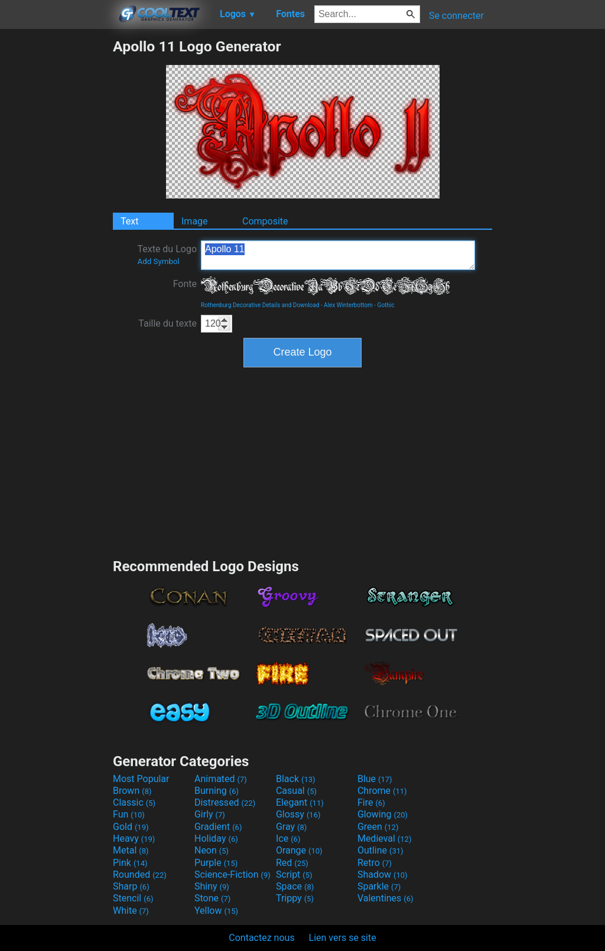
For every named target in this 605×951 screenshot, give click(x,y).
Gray (291, 826)
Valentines (385, 898)
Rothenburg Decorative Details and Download (260, 305)
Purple (216, 862)
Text (129, 221)
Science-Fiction (232, 874)
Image (194, 221)
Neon (211, 850)
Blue (374, 778)
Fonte (185, 283)
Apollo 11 (338, 255)
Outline (380, 850)
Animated (220, 778)
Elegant (300, 802)
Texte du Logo (167, 254)
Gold (131, 826)
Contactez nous (261, 937)
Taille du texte (167, 323)
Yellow (216, 910)
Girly (209, 814)
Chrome (382, 790)
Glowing (382, 814)
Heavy (134, 838)
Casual (296, 790)
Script (294, 874)
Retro (374, 862)
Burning (216, 790)
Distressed (224, 802)
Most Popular (141, 778)
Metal (131, 850)
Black (295, 778)
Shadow (382, 874)
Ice (288, 838)
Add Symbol (158, 261)
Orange (299, 850)
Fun (129, 814)
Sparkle (379, 886)
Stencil (133, 898)
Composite (265, 221)
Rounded (140, 874)
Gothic (386, 305)
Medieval (384, 838)
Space (295, 886)
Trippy (295, 898)
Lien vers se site (342, 937)
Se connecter (456, 15)
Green (378, 826)
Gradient (218, 826)
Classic (134, 802)
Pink (130, 862)
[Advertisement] (56, 215)
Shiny (211, 886)
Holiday (216, 838)
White (131, 910)
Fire (371, 802)
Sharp (131, 886)
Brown (132, 790)
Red (292, 862)
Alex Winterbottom (348, 305)
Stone (212, 898)
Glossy (298, 814)
